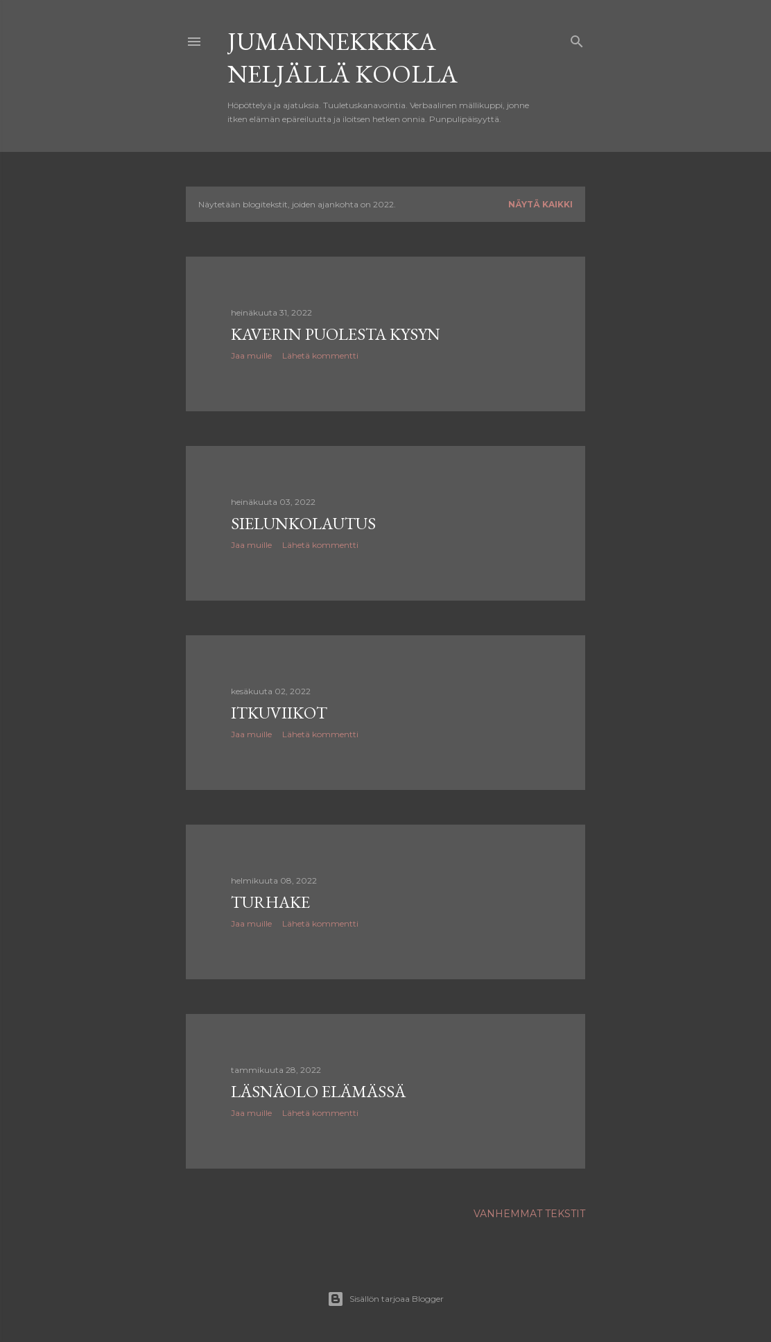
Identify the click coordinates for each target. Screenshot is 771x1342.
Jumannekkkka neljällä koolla (342, 57)
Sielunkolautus (303, 523)
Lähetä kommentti (320, 355)
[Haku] (577, 38)
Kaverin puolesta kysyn (335, 334)
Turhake (270, 902)
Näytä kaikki (540, 204)
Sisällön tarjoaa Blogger (385, 1299)
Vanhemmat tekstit (529, 1213)
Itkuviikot (279, 712)
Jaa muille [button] (251, 355)
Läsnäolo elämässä (318, 1091)
